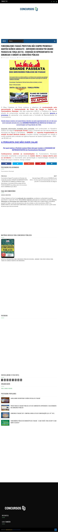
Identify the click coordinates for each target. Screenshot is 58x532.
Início (4, 41)
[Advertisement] (13, 288)
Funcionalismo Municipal (24, 58)
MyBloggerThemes (17, 530)
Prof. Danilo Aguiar (6, 389)
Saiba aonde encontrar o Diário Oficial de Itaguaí (25, 398)
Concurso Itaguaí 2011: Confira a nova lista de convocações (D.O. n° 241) (32, 413)
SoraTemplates (9, 530)
